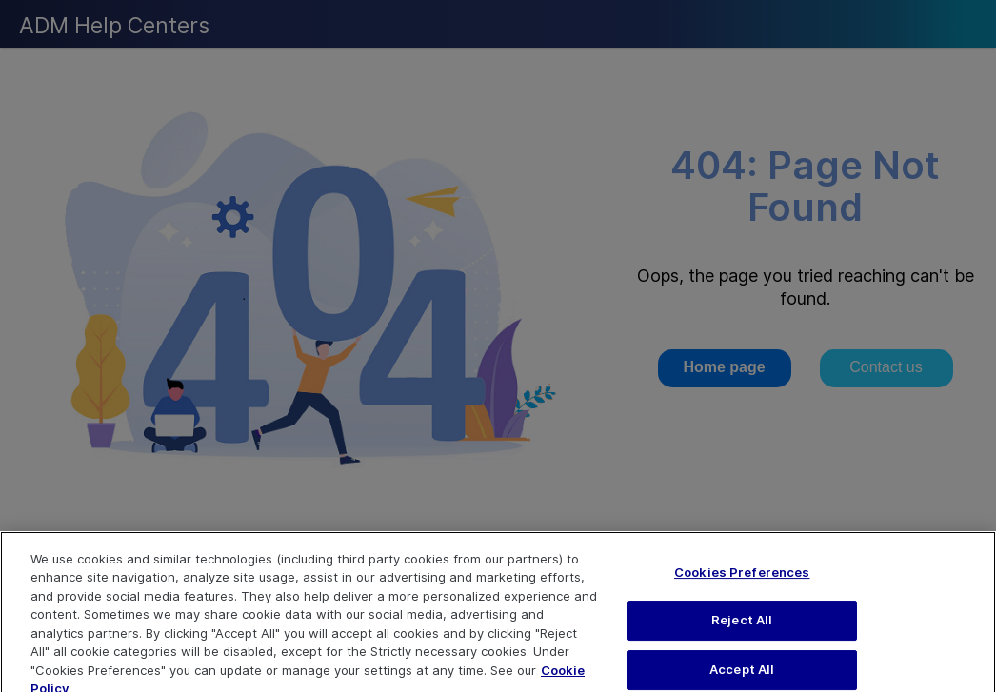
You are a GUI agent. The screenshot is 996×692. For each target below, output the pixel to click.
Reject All (741, 630)
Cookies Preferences (741, 582)
